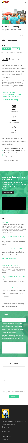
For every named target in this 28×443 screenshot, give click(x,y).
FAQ (7, 52)
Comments (18, 52)
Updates (12, 52)
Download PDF (22, 25)
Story (2, 52)
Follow (15, 48)
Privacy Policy (10, 437)
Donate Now (6, 48)
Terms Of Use (17, 437)
